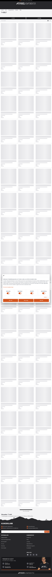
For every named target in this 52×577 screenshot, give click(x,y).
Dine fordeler (3, 547)
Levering (28, 541)
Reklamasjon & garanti (31, 545)
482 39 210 (7, 563)
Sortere (39, 18)
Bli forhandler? (4, 541)
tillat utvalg (26, 300)
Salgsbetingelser (4, 537)
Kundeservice (8, 567)
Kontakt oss (29, 537)
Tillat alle (41, 300)
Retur (28, 539)
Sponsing (3, 545)
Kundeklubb (29, 547)
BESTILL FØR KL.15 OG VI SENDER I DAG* (26, 0)
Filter (13, 18)
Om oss (2, 543)
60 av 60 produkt (26, 511)
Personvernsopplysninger (8, 287)
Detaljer (45, 297)
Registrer (47, 531)
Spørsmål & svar (29, 543)
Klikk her (31, 563)
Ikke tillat (10, 300)
